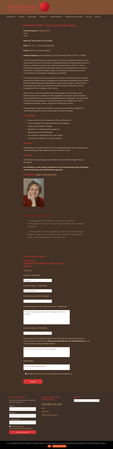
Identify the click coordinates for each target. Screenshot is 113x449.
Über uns (89, 17)
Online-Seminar (44, 30)
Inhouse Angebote (56, 17)
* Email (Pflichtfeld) (14, 419)
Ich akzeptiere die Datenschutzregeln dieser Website (21, 427)
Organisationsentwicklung (74, 17)
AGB (43, 408)
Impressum (45, 411)
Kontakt (97, 17)
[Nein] (111, 445)
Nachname (12, 413)
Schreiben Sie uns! (52, 404)
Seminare (22, 17)
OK (49, 446)
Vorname (11, 406)
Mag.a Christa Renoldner (46, 174)
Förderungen (32, 17)
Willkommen (11, 17)
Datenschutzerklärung (44, 374)
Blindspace (43, 17)
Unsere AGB (27, 270)
